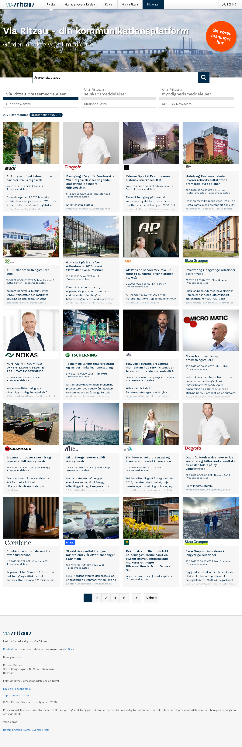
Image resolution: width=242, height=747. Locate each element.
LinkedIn (8, 688)
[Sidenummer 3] (106, 598)
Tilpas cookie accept (16, 695)
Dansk (7, 729)
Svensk (36, 729)
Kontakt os (10, 649)
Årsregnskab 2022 (46, 115)
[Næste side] (136, 598)
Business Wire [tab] (95, 104)
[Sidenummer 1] (87, 598)
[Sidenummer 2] (97, 598)
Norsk (26, 729)
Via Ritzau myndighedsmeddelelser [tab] (186, 91)
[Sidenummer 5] (124, 598)
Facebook (21, 688)
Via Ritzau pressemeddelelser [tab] (36, 94)
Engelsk (17, 729)
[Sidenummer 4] (115, 598)
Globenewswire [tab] (18, 104)
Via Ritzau (69, 649)
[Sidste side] (151, 598)
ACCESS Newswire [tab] (177, 104)
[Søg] (115, 77)
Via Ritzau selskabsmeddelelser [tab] (105, 91)
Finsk (45, 729)
